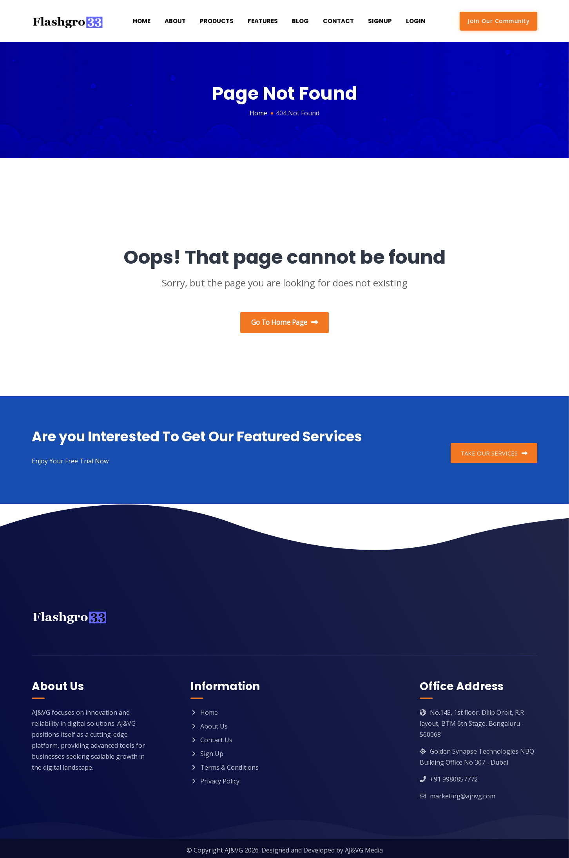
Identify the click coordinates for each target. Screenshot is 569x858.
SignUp (380, 21)
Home (141, 21)
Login (416, 21)
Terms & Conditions (229, 764)
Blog (300, 21)
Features (263, 21)
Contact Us (216, 736)
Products (217, 21)
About (175, 21)
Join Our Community (498, 21)
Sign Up (211, 750)
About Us (214, 722)
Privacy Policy (219, 777)
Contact (338, 21)
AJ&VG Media (364, 846)
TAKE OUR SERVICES (493, 450)
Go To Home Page (285, 323)
